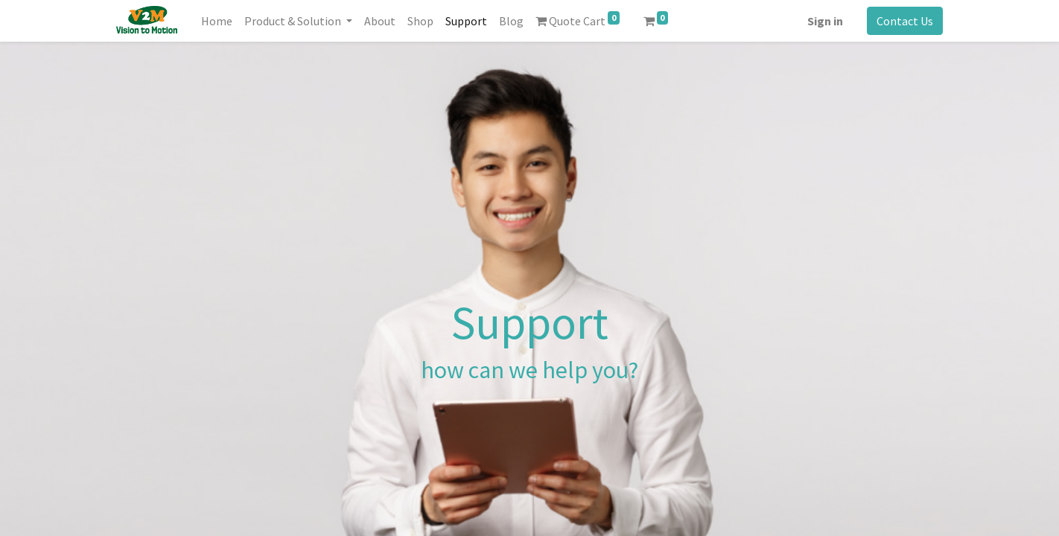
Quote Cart (577, 19)
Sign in (825, 20)
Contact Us (905, 20)
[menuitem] (216, 21)
